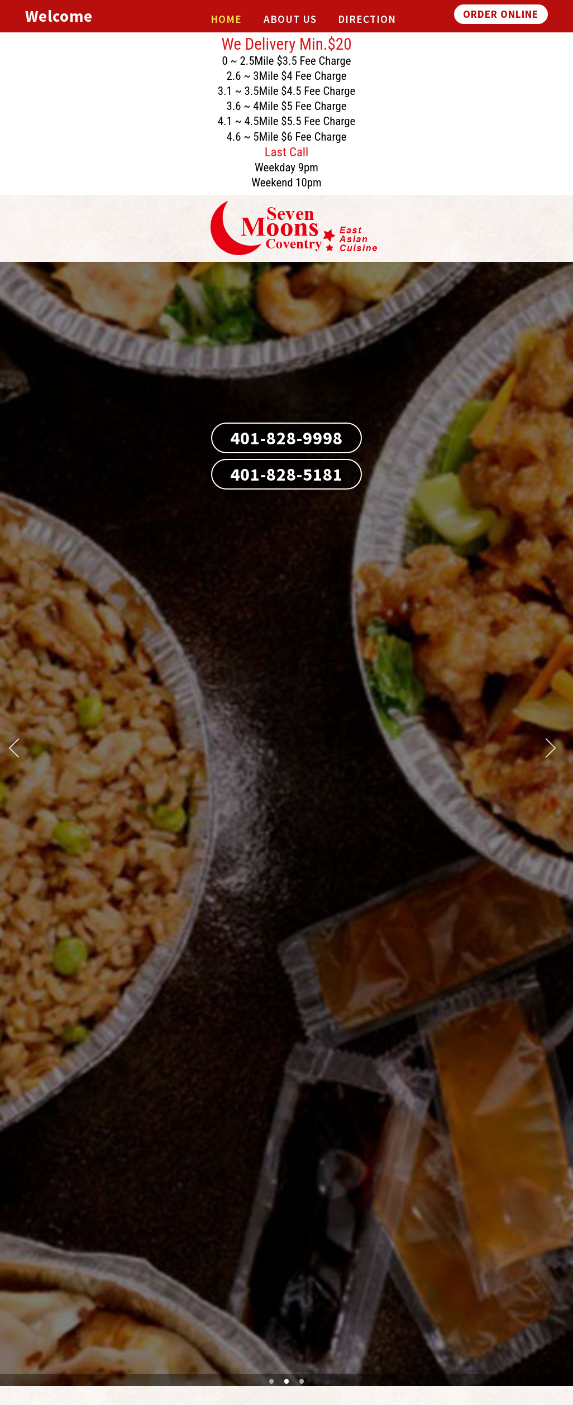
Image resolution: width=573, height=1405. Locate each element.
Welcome (59, 16)
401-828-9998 (286, 438)
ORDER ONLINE (500, 14)
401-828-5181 (286, 474)
